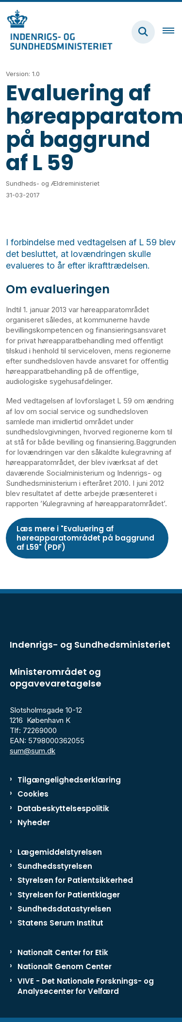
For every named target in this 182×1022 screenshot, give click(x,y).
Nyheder (33, 822)
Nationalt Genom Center (64, 966)
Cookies (33, 794)
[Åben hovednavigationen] (172, 32)
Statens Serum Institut (60, 923)
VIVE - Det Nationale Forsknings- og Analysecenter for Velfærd (85, 986)
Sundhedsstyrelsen (54, 866)
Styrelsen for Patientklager (68, 895)
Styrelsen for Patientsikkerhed (75, 880)
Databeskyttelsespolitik (63, 808)
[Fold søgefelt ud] (143, 32)
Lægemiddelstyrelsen (59, 852)
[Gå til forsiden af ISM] (56, 32)
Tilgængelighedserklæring (69, 780)
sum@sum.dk (32, 750)
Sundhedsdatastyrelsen (64, 909)
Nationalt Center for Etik (62, 952)
